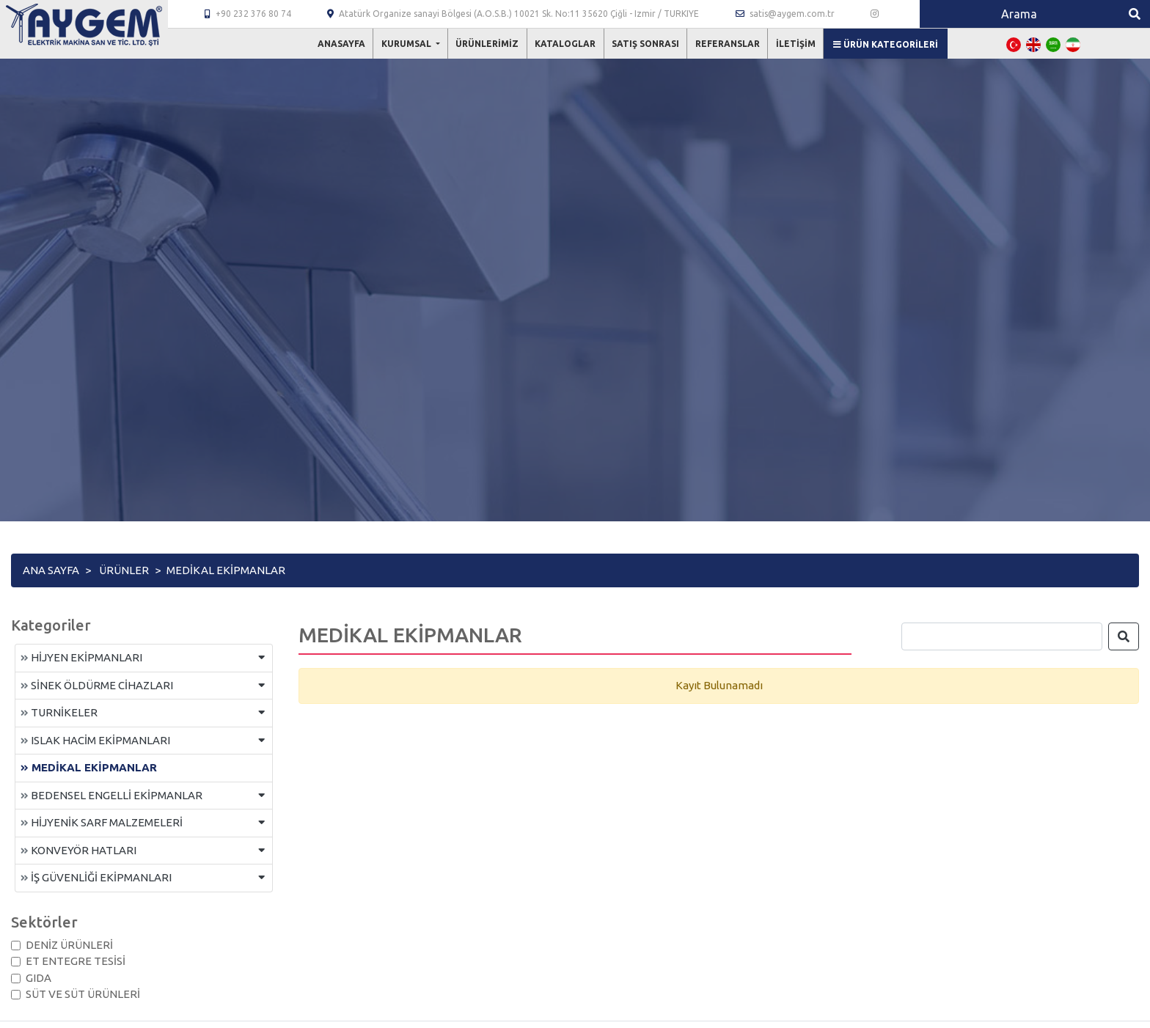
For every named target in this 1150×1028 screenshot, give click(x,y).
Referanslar (727, 43)
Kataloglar (565, 43)
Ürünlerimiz (487, 43)
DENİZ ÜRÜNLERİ (69, 945)
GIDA (38, 978)
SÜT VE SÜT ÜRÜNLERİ (83, 994)
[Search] (1019, 14)
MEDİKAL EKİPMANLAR (89, 767)
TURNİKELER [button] (59, 712)
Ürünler (124, 570)
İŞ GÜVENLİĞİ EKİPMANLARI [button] (96, 877)
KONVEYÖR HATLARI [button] (78, 850)
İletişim (796, 43)
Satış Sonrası (645, 43)
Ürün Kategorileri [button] (885, 44)
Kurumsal (407, 43)
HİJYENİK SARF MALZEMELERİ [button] (102, 822)
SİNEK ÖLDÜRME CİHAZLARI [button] (97, 685)
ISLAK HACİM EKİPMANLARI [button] (95, 740)
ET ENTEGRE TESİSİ (75, 961)
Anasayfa (341, 43)
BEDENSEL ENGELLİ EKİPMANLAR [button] (111, 795)
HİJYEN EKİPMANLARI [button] (81, 657)
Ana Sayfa (51, 570)
